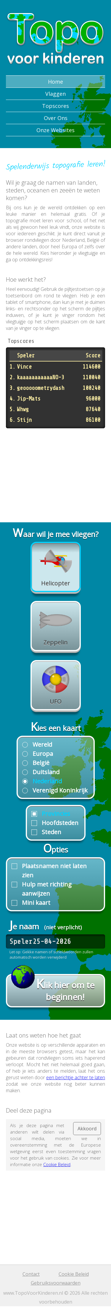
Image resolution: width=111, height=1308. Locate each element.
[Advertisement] (55, 471)
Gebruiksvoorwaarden (56, 1283)
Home (55, 81)
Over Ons (55, 117)
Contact (31, 1274)
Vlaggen (55, 93)
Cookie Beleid (56, 1164)
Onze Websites (55, 130)
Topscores (55, 105)
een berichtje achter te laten (75, 1077)
